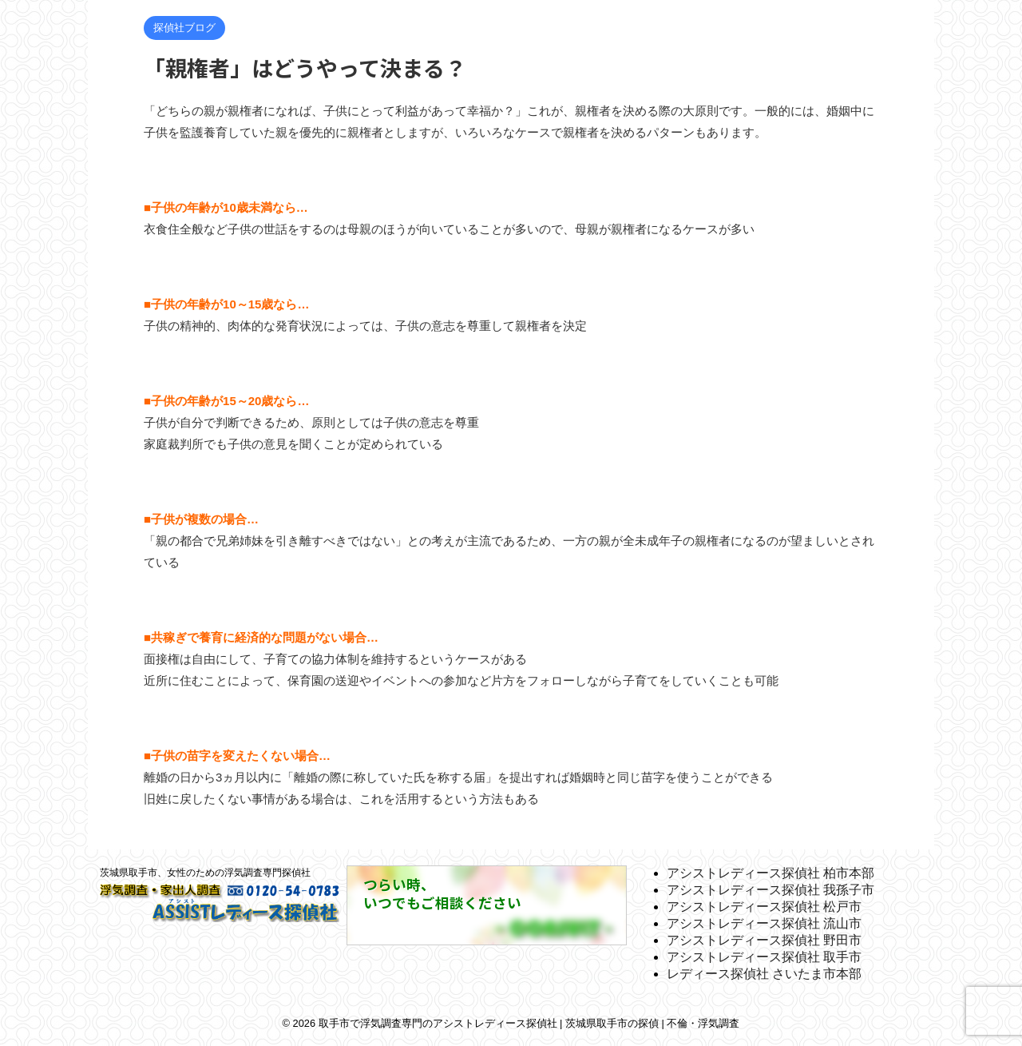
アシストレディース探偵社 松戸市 (764, 906)
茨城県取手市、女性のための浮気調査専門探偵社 (205, 872)
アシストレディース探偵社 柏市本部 (770, 873)
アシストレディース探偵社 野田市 (764, 940)
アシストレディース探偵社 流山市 (764, 923)
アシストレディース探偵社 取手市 (764, 957)
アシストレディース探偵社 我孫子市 (770, 890)
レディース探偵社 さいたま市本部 (764, 973)
